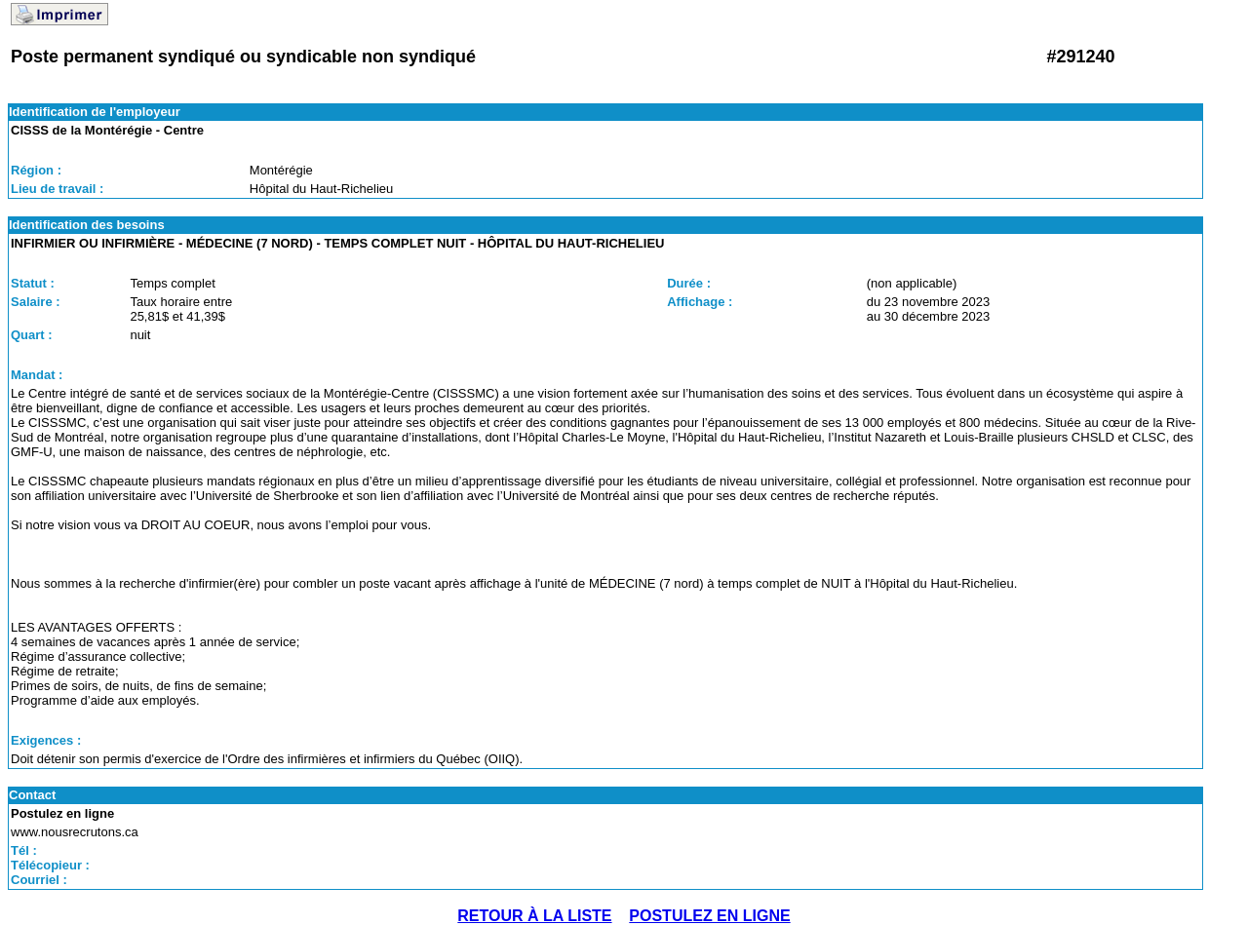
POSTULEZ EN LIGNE (709, 915)
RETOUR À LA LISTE (534, 915)
